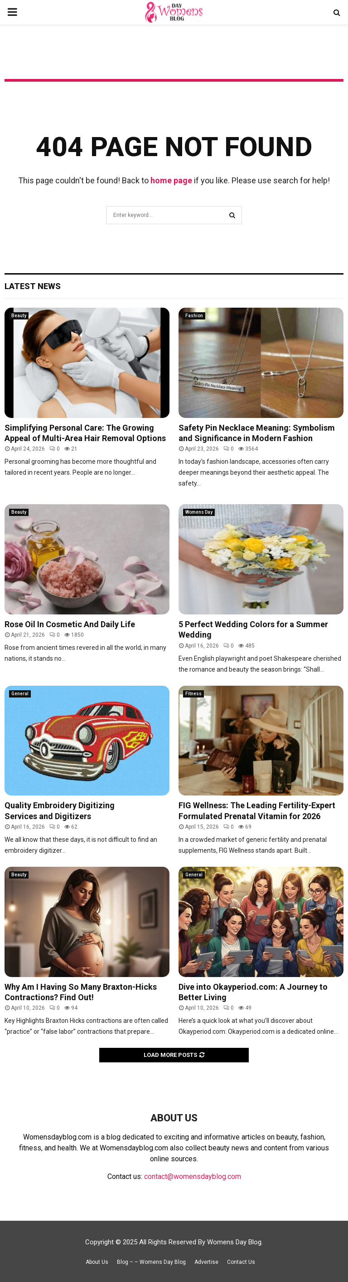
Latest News (33, 286)
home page (171, 180)
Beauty (18, 315)
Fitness (193, 693)
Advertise (206, 1262)
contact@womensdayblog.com (192, 1176)
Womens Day (199, 512)
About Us (97, 1262)
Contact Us (241, 1262)
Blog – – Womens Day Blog (151, 1262)
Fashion (194, 315)
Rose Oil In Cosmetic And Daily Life (70, 624)
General (20, 693)
